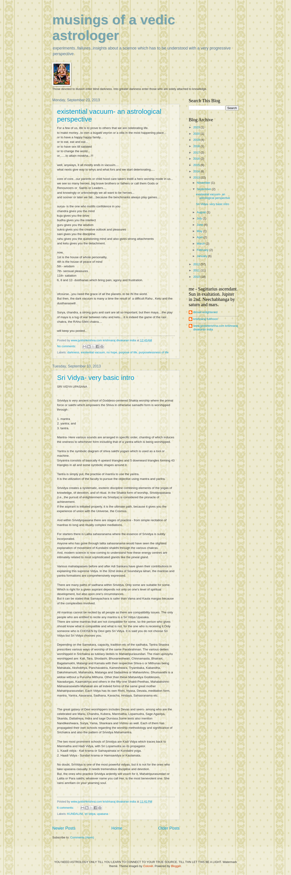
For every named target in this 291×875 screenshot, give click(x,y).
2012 (197, 264)
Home (116, 828)
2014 (197, 171)
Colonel (148, 866)
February (203, 250)
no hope (112, 352)
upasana (102, 814)
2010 (197, 276)
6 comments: (66, 807)
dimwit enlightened (205, 312)
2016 (197, 158)
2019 (197, 139)
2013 (197, 177)
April (200, 237)
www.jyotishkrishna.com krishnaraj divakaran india (215, 327)
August (202, 212)
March (201, 243)
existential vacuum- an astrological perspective (213, 196)
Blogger (176, 866)
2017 (197, 152)
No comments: (67, 346)
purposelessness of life (153, 352)
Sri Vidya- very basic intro (95, 377)
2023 (197, 127)
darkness (73, 352)
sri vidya (90, 814)
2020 (197, 133)
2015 (197, 165)
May (200, 231)
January (202, 256)
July (200, 218)
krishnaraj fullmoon (205, 319)
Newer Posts (63, 828)
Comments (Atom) (82, 837)
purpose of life (128, 352)
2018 (197, 146)
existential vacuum (93, 352)
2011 (197, 270)
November (204, 182)
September (204, 189)
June (200, 224)
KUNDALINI (75, 814)
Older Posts (169, 828)
